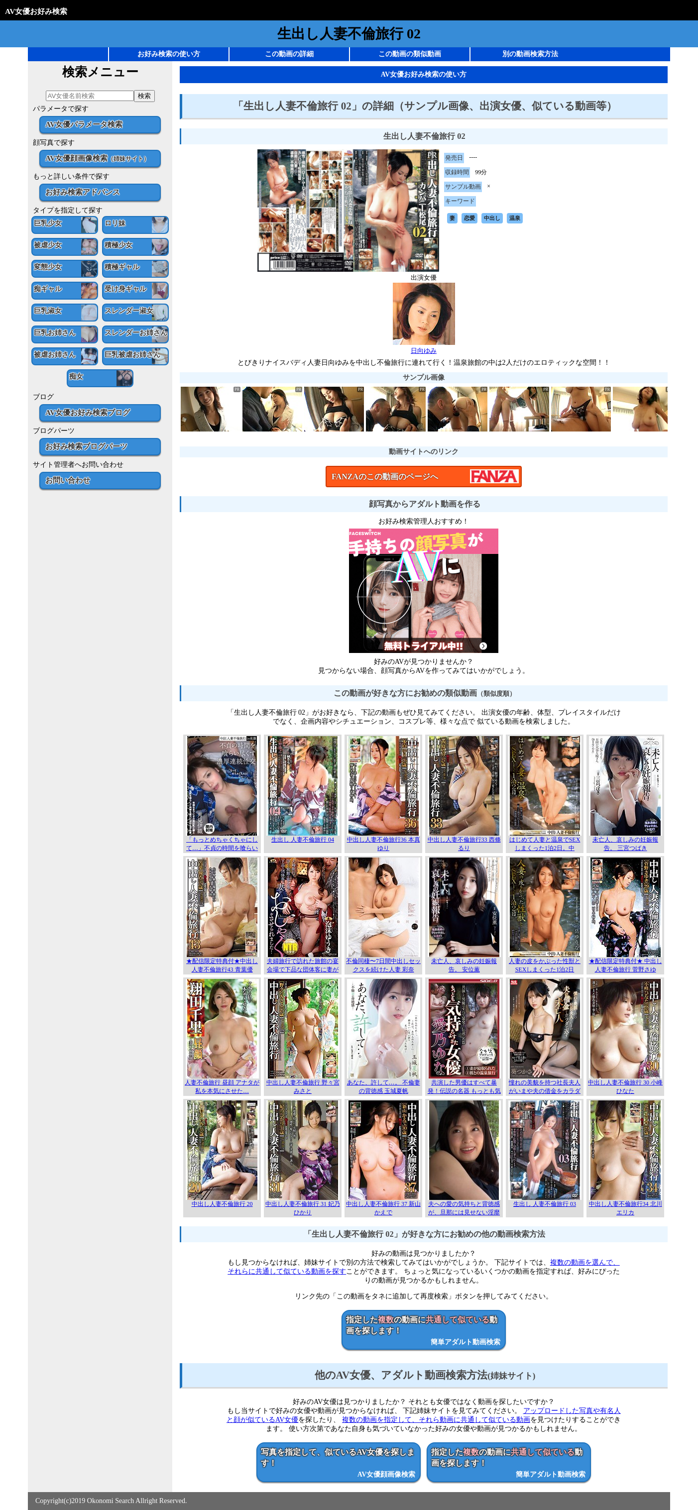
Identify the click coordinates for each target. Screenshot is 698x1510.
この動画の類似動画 (409, 54)
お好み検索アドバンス (82, 192)
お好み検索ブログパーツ (86, 446)
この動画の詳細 (289, 54)
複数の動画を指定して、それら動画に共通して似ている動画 (436, 1419)
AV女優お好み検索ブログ (87, 412)
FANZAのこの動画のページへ (385, 476)
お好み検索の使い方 (168, 54)
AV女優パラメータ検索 (83, 124)
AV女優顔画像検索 (97, 158)
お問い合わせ (67, 480)
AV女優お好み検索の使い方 (423, 74)
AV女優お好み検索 (36, 11)
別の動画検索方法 (530, 54)
